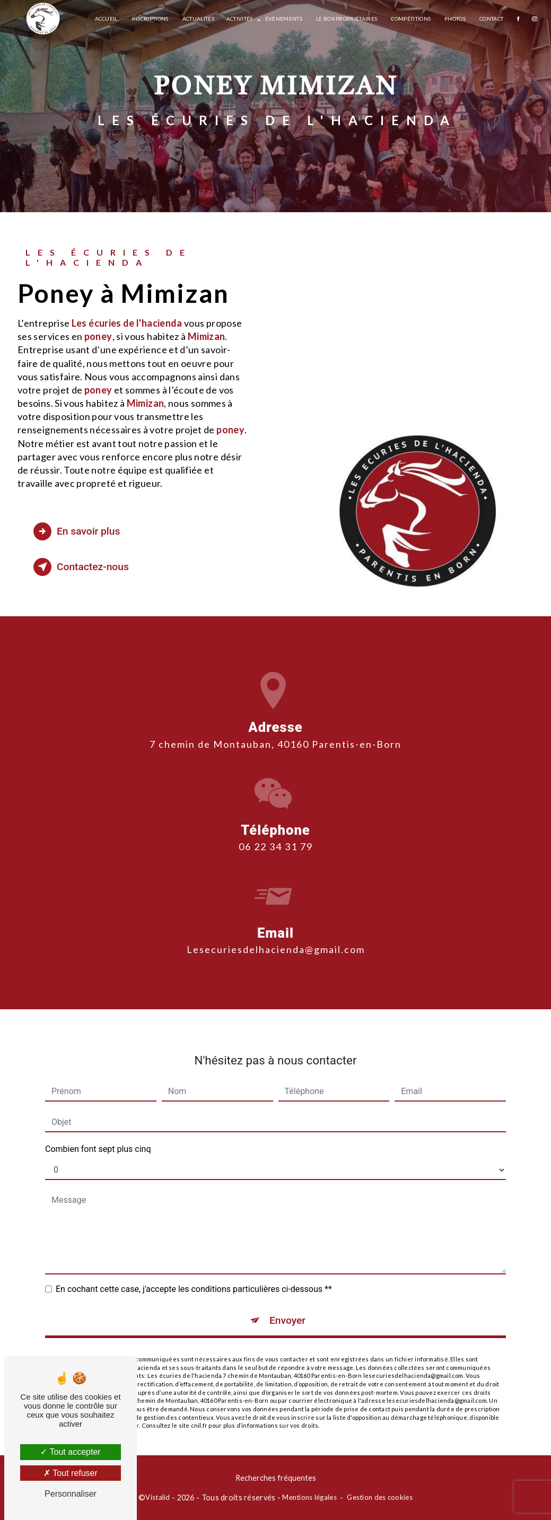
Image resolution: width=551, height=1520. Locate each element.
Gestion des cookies (379, 1497)
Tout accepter (70, 1451)
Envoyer (287, 1303)
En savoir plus (76, 531)
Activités (239, 18)
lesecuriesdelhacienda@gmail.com (276, 932)
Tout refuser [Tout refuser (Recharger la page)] (70, 1473)
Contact (491, 18)
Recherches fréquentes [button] (275, 1477)
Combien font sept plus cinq (98, 1131)
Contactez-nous (81, 567)
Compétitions (411, 18)
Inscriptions (150, 18)
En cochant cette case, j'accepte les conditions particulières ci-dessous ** (194, 1271)
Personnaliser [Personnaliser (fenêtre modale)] (71, 1493)
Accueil (106, 18)
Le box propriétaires (346, 18)
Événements (283, 18)
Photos (455, 18)
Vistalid (157, 1497)
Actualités (198, 18)
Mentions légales (309, 1497)
